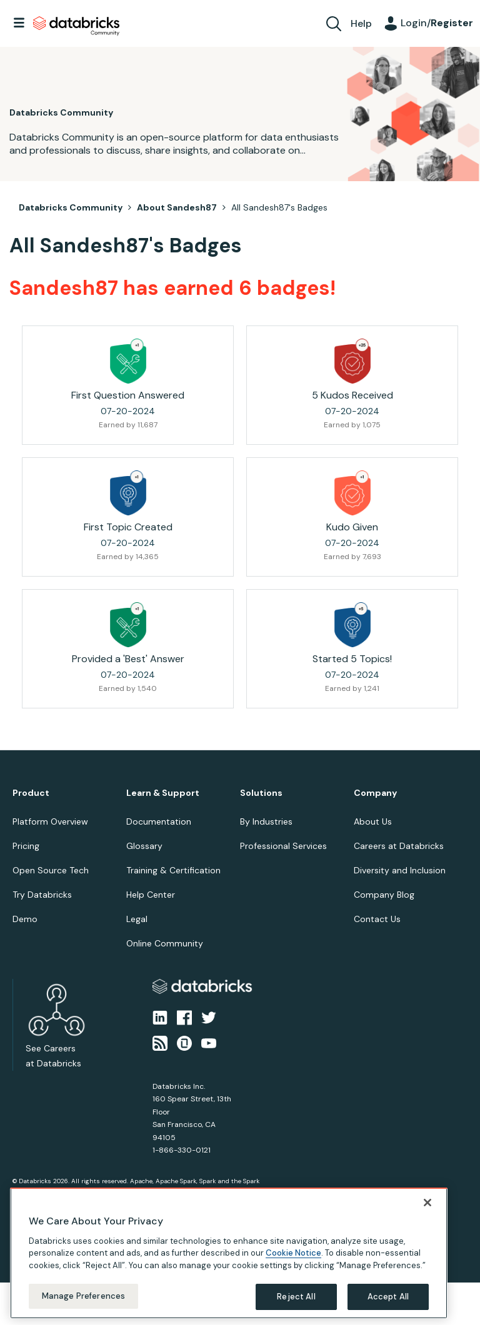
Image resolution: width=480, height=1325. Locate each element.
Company (375, 793)
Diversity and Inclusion (400, 870)
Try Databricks (42, 894)
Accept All (388, 1296)
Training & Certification (173, 870)
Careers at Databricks (399, 845)
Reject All (296, 1296)
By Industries (266, 821)
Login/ (437, 22)
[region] (229, 1253)
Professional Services (283, 845)
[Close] (427, 1202)
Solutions (261, 793)
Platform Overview (50, 821)
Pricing (25, 845)
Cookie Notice (293, 1253)
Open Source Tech (50, 870)
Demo (25, 919)
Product (30, 793)
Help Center (150, 894)
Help (361, 23)
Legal (137, 919)
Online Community (164, 943)
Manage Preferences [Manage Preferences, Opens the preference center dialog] (83, 1296)
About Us (373, 821)
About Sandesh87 (177, 207)
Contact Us (377, 919)
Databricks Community (76, 26)
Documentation (158, 821)
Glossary (144, 845)
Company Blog (384, 894)
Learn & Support (162, 793)
